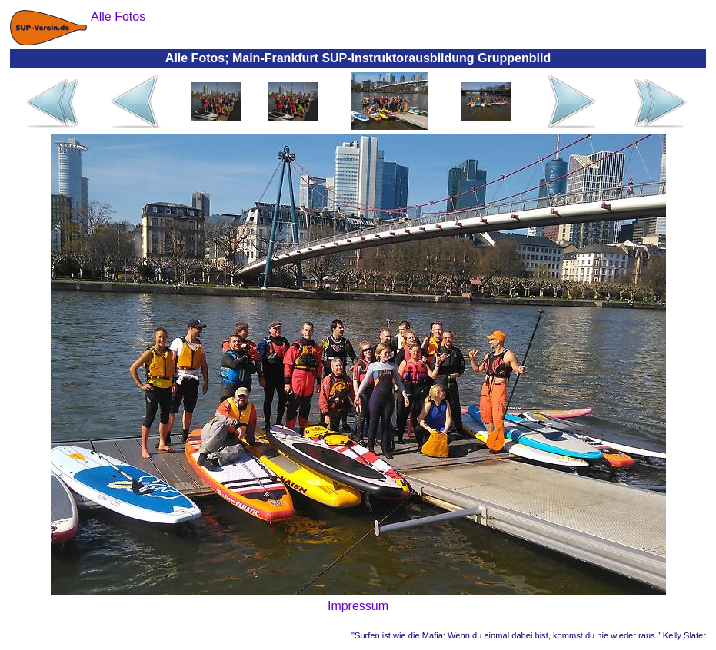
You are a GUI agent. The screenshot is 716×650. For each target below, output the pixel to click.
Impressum (358, 605)
